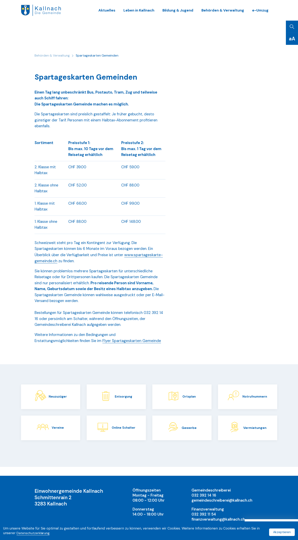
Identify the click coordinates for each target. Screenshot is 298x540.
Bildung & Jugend (183, 12)
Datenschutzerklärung (38, 534)
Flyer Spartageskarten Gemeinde (134, 349)
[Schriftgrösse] (292, 42)
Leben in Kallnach (146, 12)
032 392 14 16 (204, 495)
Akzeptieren (281, 531)
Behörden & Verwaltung (225, 12)
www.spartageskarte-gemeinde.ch (65, 268)
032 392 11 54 (204, 514)
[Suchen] (292, 30)
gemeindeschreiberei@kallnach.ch (223, 500)
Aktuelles (116, 12)
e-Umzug (261, 12)
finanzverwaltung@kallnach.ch (219, 519)
